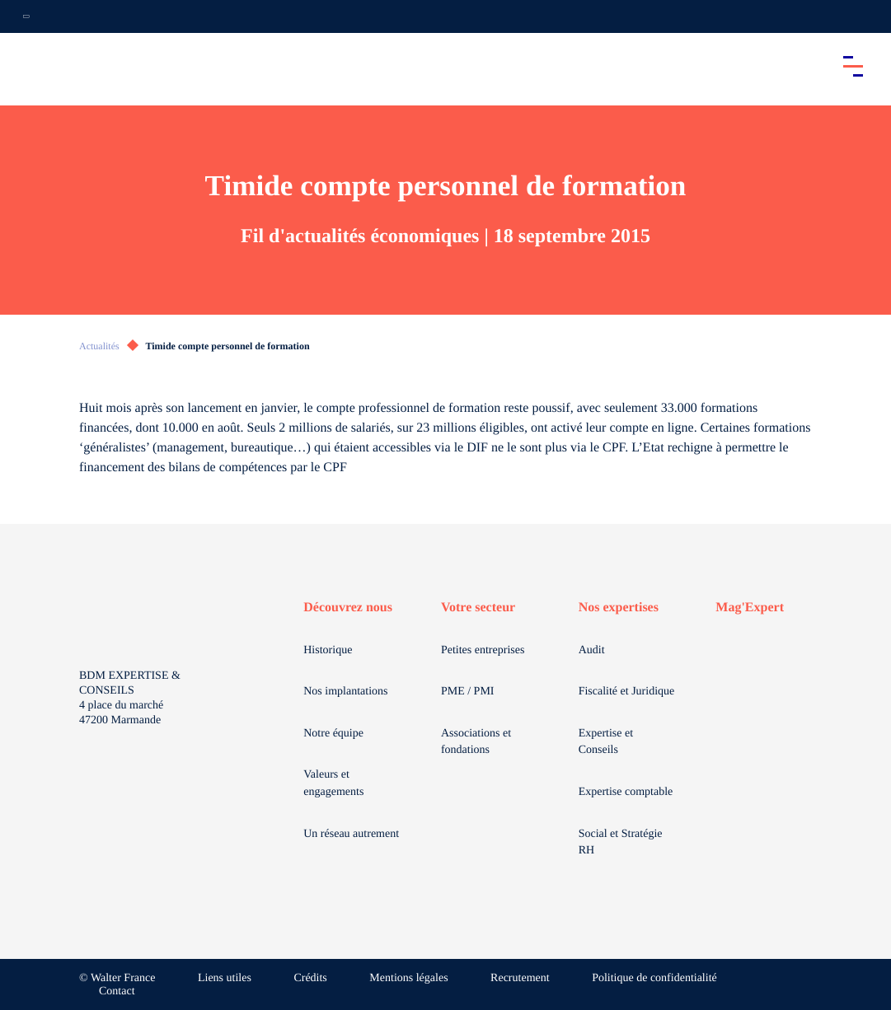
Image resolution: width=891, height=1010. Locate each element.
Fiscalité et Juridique (627, 691)
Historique (327, 650)
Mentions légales (408, 978)
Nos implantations (345, 691)
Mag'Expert (749, 608)
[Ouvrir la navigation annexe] (26, 16)
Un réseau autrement (351, 834)
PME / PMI (468, 691)
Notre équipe (333, 733)
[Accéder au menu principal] (853, 65)
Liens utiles (224, 978)
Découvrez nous (347, 608)
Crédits (309, 978)
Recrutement (520, 978)
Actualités (99, 346)
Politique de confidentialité (654, 978)
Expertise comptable (626, 792)
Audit (592, 650)
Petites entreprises (482, 650)
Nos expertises (619, 608)
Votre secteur (478, 608)
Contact (117, 991)
